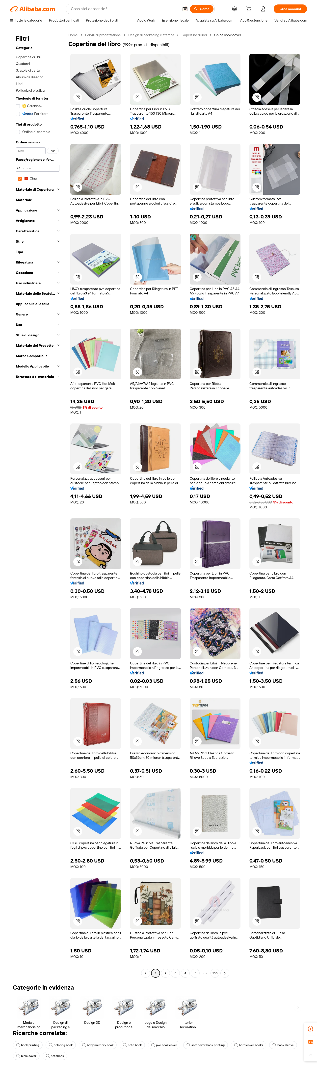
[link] (310, 1029)
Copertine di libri (194, 35)
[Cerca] (201, 9)
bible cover (26, 1056)
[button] (185, 9)
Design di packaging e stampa (151, 35)
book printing (27, 1045)
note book (132, 1045)
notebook (55, 1056)
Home (73, 35)
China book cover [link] (227, 35)
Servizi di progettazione (103, 35)
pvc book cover (164, 1045)
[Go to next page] (224, 973)
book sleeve (283, 1045)
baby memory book (97, 1045)
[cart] (249, 10)
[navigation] (37, 505)
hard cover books (248, 1045)
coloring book (61, 1045)
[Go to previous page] (145, 973)
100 (215, 973)
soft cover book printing (205, 1045)
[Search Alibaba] (124, 9)
